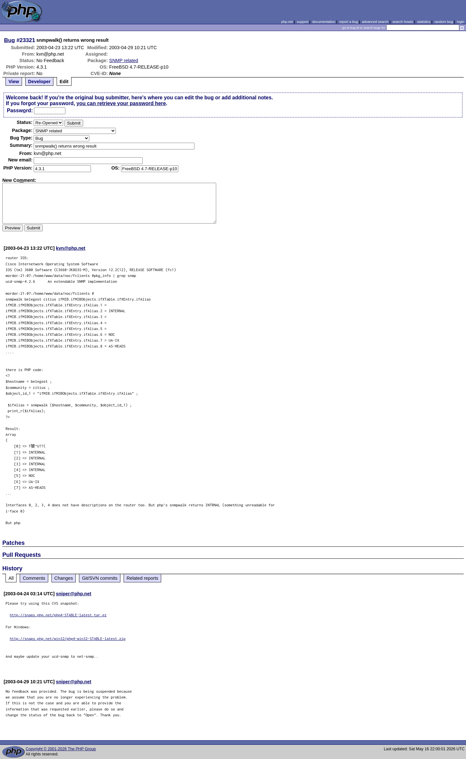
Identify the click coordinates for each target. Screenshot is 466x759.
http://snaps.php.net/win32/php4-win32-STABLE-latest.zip (68, 638)
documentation (323, 22)
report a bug (348, 22)
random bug (443, 22)
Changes (63, 578)
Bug (9, 40)
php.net (287, 22)
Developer (39, 81)
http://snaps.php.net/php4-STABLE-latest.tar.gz (58, 615)
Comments (34, 578)
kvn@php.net (70, 248)
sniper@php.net (73, 593)
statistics (423, 22)
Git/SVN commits (99, 578)
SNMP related (123, 60)
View (13, 81)
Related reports (142, 578)
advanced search (375, 22)
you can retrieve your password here (121, 103)
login (460, 22)
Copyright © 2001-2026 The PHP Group (61, 749)
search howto (402, 22)
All (11, 578)
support (302, 22)
